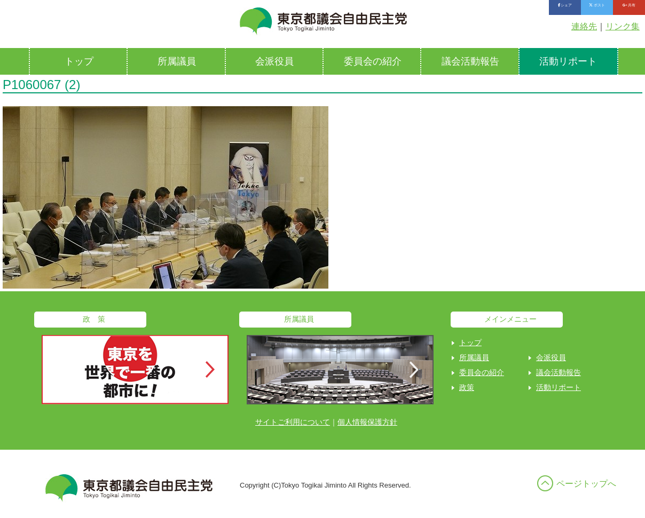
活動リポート (568, 61)
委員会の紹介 (373, 61)
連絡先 (584, 26)
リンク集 (622, 26)
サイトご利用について (292, 422)
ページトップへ (586, 483)
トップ (79, 61)
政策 (466, 387)
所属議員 (177, 61)
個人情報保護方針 (367, 422)
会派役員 (274, 61)
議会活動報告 (470, 61)
